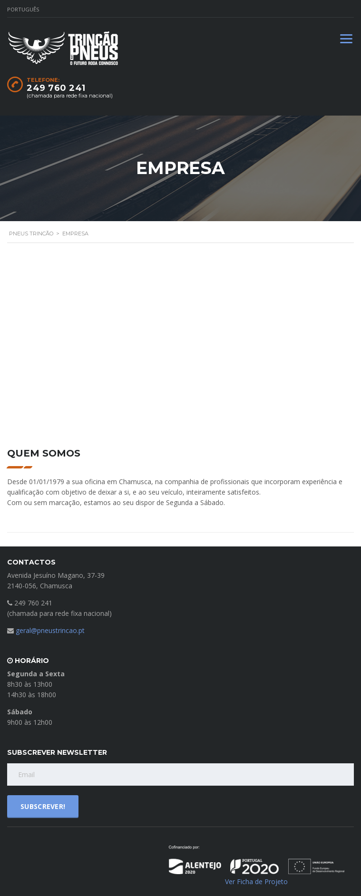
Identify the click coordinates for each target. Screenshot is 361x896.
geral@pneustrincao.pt (50, 630)
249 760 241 (56, 88)
